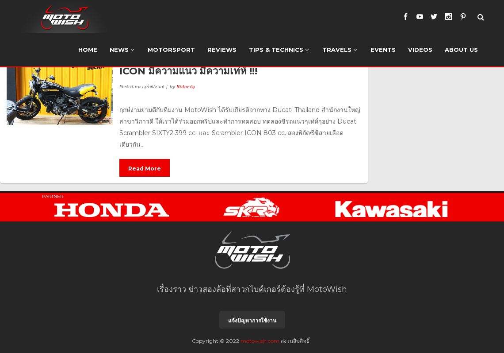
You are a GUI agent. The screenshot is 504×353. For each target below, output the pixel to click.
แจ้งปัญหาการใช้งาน (252, 320)
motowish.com (260, 340)
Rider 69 (185, 86)
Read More (144, 168)
